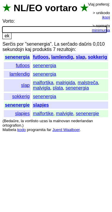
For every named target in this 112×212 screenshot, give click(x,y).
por (20, 44)
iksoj (106, 17)
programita (36, 129)
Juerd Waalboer (66, 129)
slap (80, 56)
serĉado (69, 44)
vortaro (61, 8)
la (22, 121)
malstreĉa (88, 82)
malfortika (43, 82)
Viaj (91, 4)
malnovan (61, 121)
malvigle (64, 113)
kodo (21, 129)
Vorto (7, 21)
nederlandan (82, 121)
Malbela (9, 129)
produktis (42, 49)
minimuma (101, 30)
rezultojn (65, 49)
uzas (43, 121)
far (49, 129)
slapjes (41, 104)
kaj (28, 49)
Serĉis (8, 44)
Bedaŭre (11, 121)
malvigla (41, 87)
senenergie (17, 104)
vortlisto (32, 121)
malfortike (43, 113)
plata (58, 87)
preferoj (102, 4)
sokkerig (97, 56)
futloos (41, 56)
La (56, 44)
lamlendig (62, 56)
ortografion (11, 125)
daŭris (85, 44)
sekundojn (13, 49)
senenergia (17, 56)
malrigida (65, 82)
